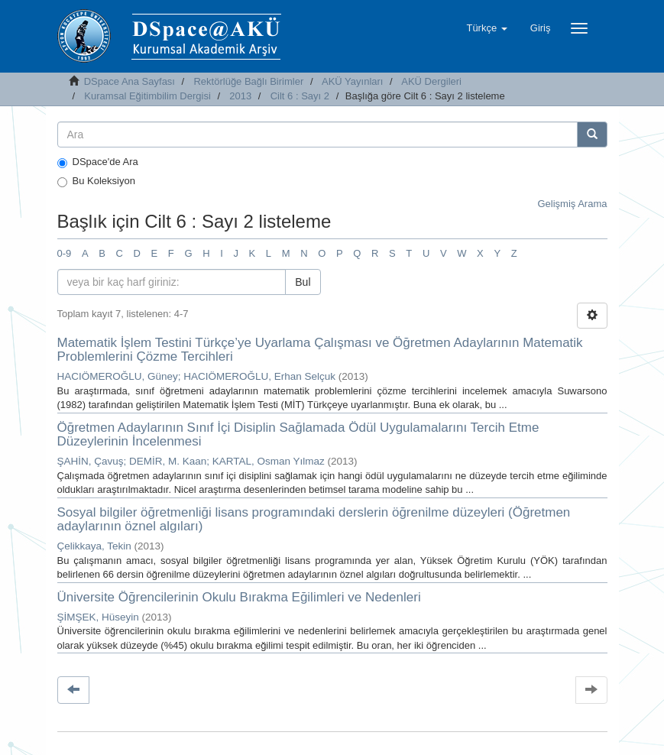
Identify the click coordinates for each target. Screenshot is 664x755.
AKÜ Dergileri (431, 81)
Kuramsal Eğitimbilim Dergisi (147, 96)
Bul (302, 282)
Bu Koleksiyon (96, 181)
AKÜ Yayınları (352, 81)
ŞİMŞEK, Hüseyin (98, 617)
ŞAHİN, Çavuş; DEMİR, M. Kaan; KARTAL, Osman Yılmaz (191, 461)
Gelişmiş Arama (572, 203)
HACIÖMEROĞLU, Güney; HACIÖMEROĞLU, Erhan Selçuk (196, 376)
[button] (486, 28)
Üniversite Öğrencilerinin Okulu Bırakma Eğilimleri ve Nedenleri (239, 597)
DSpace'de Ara (97, 162)
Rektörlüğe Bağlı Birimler (248, 81)
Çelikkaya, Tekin (94, 546)
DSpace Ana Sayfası (129, 81)
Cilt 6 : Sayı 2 (299, 96)
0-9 (64, 253)
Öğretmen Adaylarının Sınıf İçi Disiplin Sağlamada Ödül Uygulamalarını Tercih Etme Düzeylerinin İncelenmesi (298, 434)
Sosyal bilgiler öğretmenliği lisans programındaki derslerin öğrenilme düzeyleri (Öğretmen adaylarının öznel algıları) (314, 519)
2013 (240, 96)
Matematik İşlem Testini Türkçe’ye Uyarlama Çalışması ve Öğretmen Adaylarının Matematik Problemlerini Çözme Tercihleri (320, 350)
